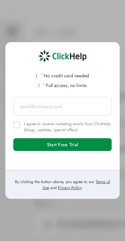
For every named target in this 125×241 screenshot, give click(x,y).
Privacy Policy (69, 188)
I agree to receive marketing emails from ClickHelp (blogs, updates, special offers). (67, 127)
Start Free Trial (62, 144)
